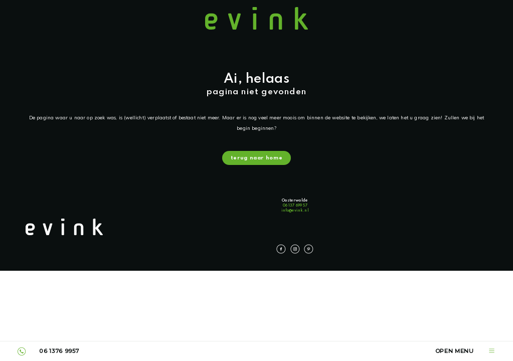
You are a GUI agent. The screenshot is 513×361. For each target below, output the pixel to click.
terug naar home (256, 159)
